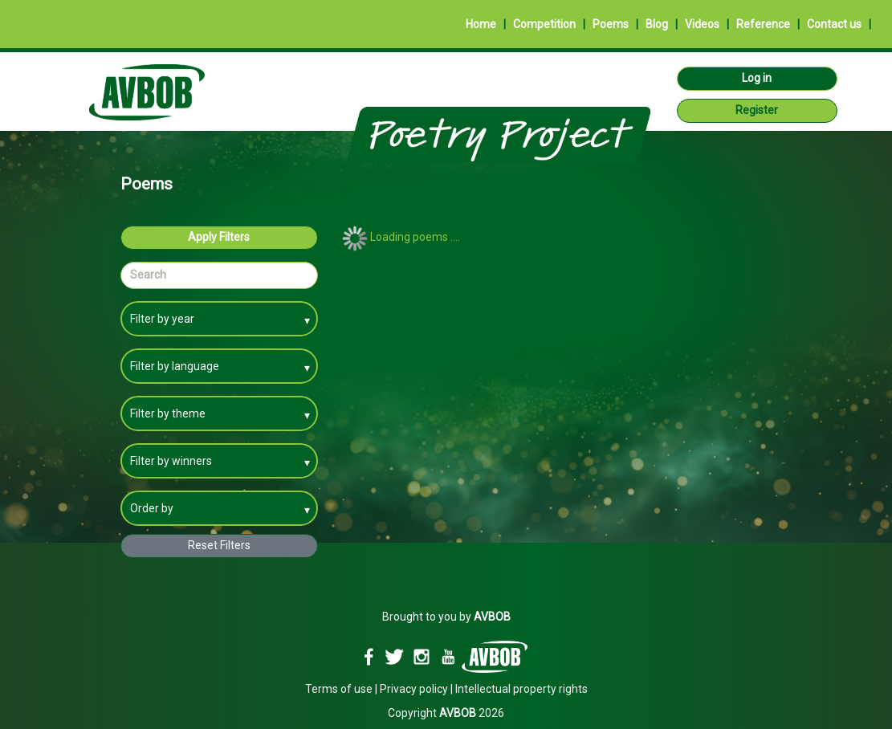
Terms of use (339, 688)
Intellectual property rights (521, 688)
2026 (471, 713)
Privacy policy (414, 688)
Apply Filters (219, 236)
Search (148, 274)
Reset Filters (219, 545)
